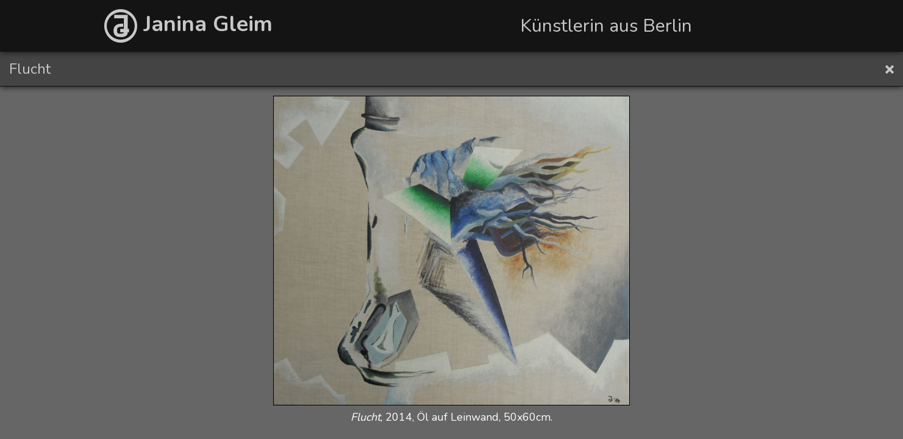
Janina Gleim (188, 24)
